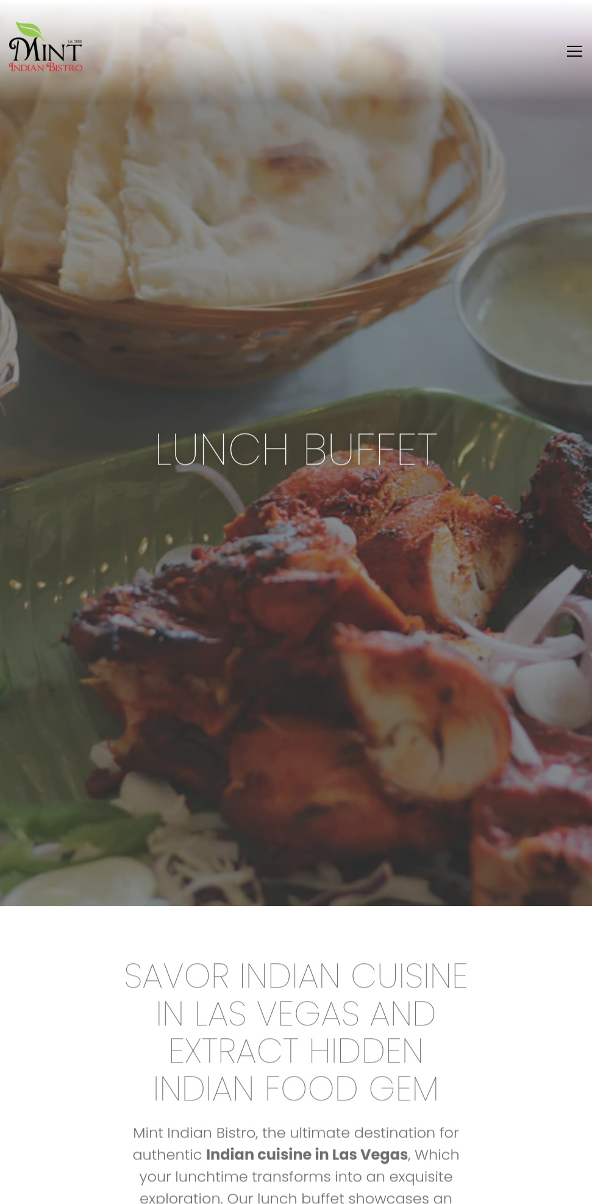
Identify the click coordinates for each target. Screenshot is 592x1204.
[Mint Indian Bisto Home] (45, 45)
